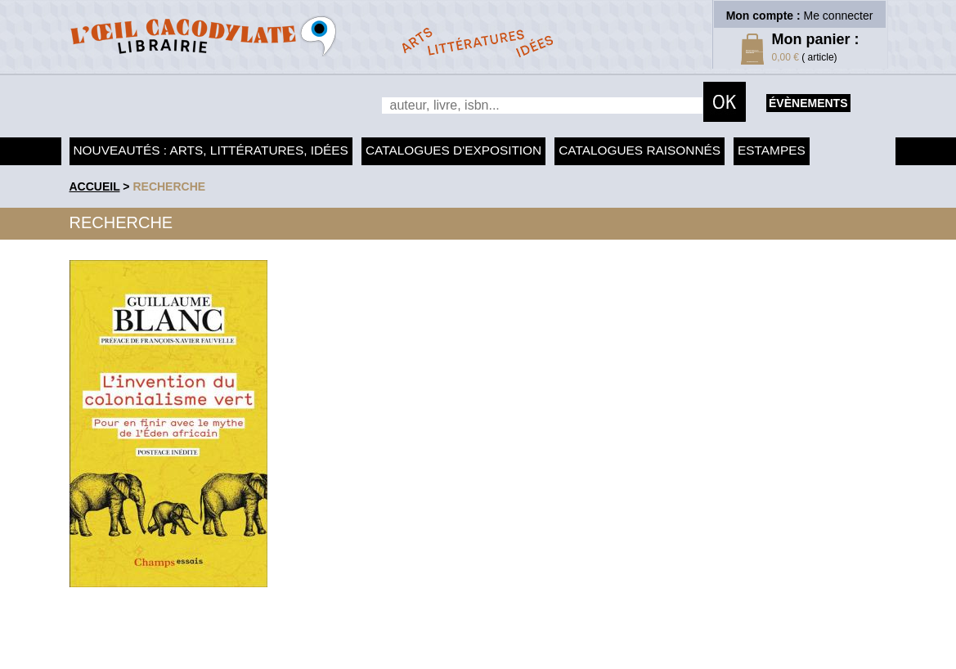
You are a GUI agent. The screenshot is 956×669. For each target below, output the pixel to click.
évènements (808, 103)
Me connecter (838, 15)
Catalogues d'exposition (453, 150)
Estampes (772, 150)
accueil (95, 186)
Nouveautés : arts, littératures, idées (211, 150)
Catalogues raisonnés (639, 150)
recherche (168, 186)
